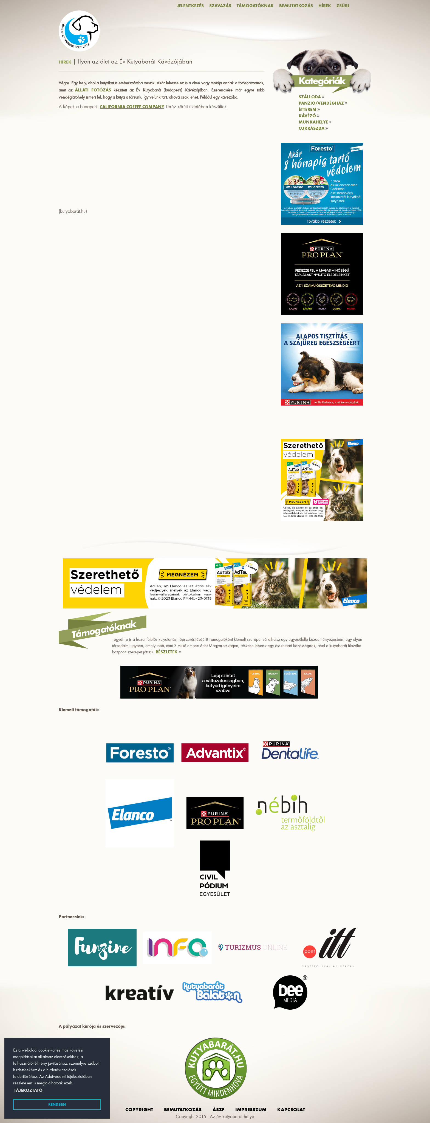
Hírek (324, 5)
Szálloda (311, 96)
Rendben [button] (57, 1104)
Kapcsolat (291, 1110)
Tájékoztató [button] (28, 1090)
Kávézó (309, 115)
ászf (218, 1110)
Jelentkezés (190, 5)
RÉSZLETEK (168, 651)
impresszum (250, 1110)
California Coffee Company (132, 106)
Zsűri (342, 5)
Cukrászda (313, 128)
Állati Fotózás (93, 90)
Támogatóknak (255, 5)
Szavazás (220, 5)
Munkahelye (315, 122)
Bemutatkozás (296, 5)
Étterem (309, 109)
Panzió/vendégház (323, 103)
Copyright (139, 1110)
